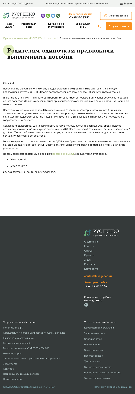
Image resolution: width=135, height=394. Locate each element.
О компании (91, 241)
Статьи (88, 250)
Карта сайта (91, 268)
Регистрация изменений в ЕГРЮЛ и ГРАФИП (26, 348)
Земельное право (93, 350)
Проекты (89, 255)
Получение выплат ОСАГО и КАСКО (102, 372)
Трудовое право (92, 361)
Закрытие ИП (10, 363)
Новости (89, 246)
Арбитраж (8, 369)
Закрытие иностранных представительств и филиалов (31, 358)
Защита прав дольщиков (97, 378)
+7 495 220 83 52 (79, 17)
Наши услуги (9, 25)
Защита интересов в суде (97, 367)
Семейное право (93, 339)
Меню (126, 3)
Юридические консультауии (99, 327)
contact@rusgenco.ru (98, 276)
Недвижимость (92, 344)
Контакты (89, 264)
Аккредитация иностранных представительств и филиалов (76, 3)
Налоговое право (12, 379)
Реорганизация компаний (16, 343)
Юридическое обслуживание (56, 25)
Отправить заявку (119, 26)
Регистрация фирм (28, 25)
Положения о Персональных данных (113, 386)
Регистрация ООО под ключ (18, 3)
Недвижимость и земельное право (21, 374)
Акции (87, 259)
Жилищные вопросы (94, 333)
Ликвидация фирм (83, 25)
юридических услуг (63, 153)
